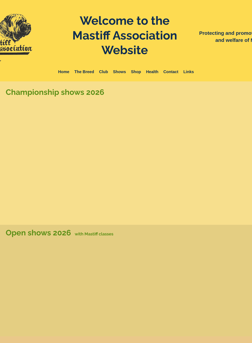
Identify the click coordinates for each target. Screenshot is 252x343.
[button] (84, 72)
